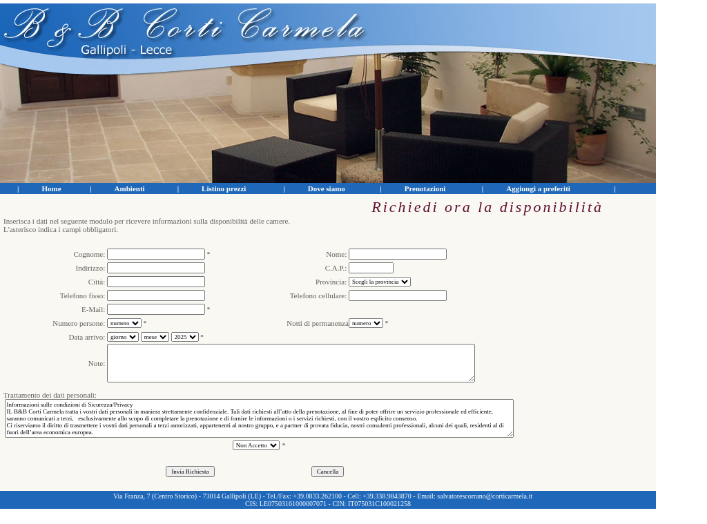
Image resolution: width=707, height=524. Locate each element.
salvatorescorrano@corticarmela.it (484, 496)
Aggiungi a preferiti (538, 188)
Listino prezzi (224, 188)
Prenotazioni (425, 188)
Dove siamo (326, 188)
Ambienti (130, 188)
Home (51, 188)
